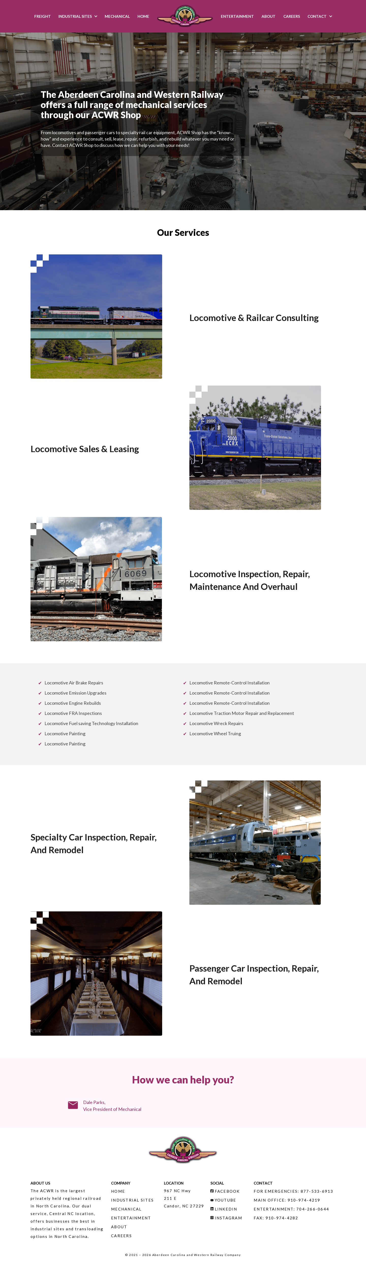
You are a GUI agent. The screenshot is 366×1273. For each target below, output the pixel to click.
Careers (291, 16)
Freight (42, 16)
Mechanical (117, 16)
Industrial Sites (75, 16)
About (269, 16)
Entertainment (237, 16)
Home (143, 16)
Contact (317, 16)
